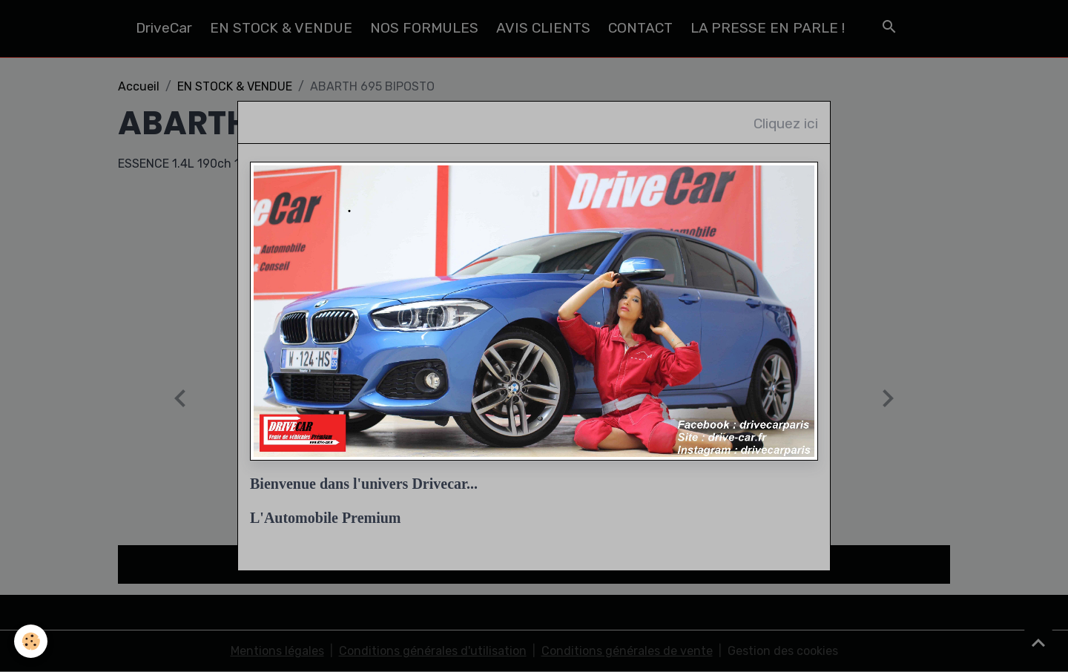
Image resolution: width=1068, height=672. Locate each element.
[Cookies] (31, 641)
